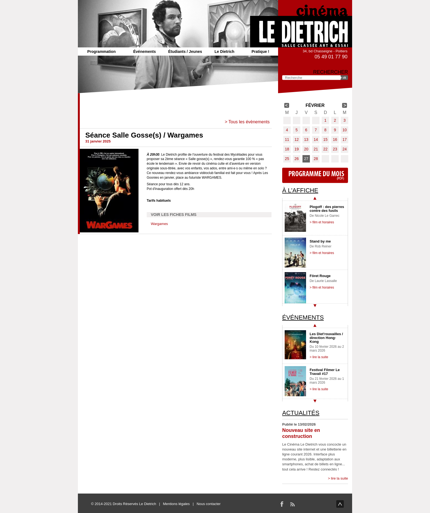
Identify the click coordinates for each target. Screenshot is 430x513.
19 (297, 149)
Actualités (300, 412)
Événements (144, 51)
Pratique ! (260, 51)
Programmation (101, 51)
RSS (292, 504)
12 (297, 139)
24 (345, 149)
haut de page (340, 504)
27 (306, 158)
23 (335, 149)
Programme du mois (315, 175)
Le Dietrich (224, 51)
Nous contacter (208, 504)
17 (345, 139)
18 (287, 149)
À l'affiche (300, 190)
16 (335, 139)
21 (316, 149)
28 (316, 158)
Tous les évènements (249, 121)
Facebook (282, 504)
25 (287, 158)
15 (325, 139)
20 (306, 149)
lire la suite (339, 478)
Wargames (159, 224)
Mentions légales (176, 504)
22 (325, 149)
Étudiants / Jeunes (185, 51)
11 (287, 139)
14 (316, 139)
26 (297, 158)
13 (306, 139)
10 (345, 130)
